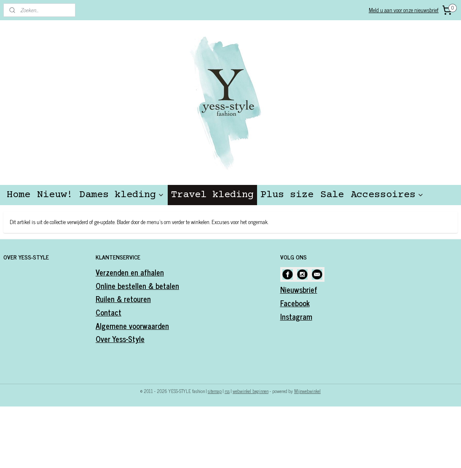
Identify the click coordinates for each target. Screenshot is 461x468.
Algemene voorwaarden (132, 325)
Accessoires (387, 195)
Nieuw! (54, 195)
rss (227, 391)
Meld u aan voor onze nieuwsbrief (404, 9)
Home (18, 195)
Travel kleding (212, 195)
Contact (108, 312)
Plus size (287, 195)
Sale (332, 195)
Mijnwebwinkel (307, 391)
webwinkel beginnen (250, 391)
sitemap (215, 391)
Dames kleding (121, 195)
